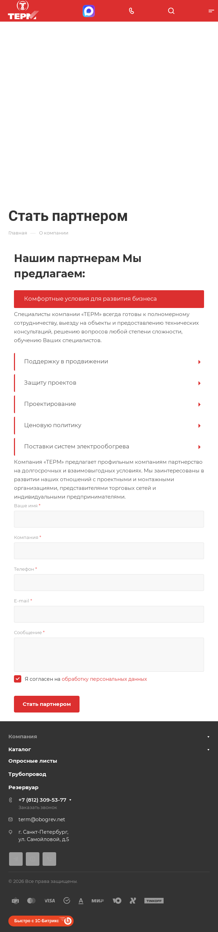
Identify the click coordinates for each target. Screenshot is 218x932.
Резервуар (23, 787)
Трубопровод (27, 774)
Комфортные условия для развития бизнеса (90, 298)
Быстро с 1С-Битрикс (36, 920)
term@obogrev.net (41, 819)
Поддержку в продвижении (66, 361)
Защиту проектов (50, 382)
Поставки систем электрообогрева (76, 446)
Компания (22, 736)
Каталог (19, 749)
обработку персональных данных (104, 679)
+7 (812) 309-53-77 (42, 799)
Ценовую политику (52, 425)
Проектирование (50, 403)
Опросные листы (32, 760)
